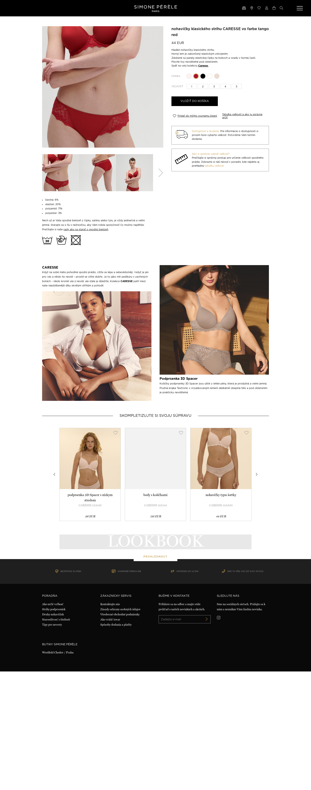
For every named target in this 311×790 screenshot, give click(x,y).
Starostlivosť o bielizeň (56, 738)
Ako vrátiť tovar (110, 738)
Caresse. (203, 65)
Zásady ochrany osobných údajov (120, 727)
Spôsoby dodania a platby (116, 743)
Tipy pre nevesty (52, 743)
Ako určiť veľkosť (53, 722)
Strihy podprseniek (53, 727)
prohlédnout (155, 616)
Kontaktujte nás (110, 722)
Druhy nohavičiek (53, 733)
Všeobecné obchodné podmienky (120, 733)
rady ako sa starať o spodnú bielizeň (86, 229)
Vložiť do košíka (194, 101)
